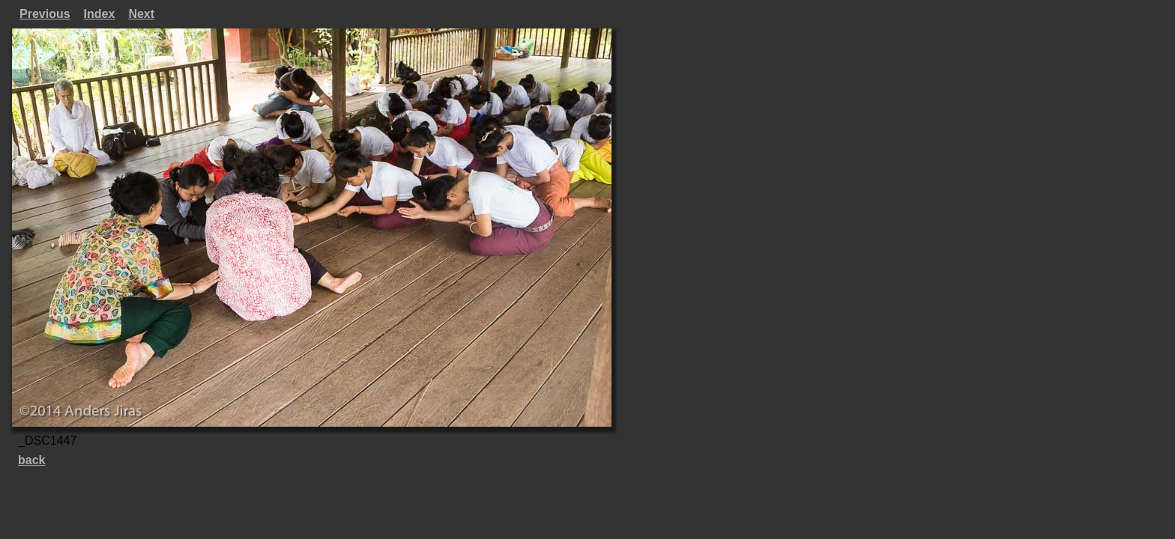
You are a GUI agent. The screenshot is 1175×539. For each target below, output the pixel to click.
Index (99, 13)
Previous (44, 13)
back (31, 460)
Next (141, 13)
